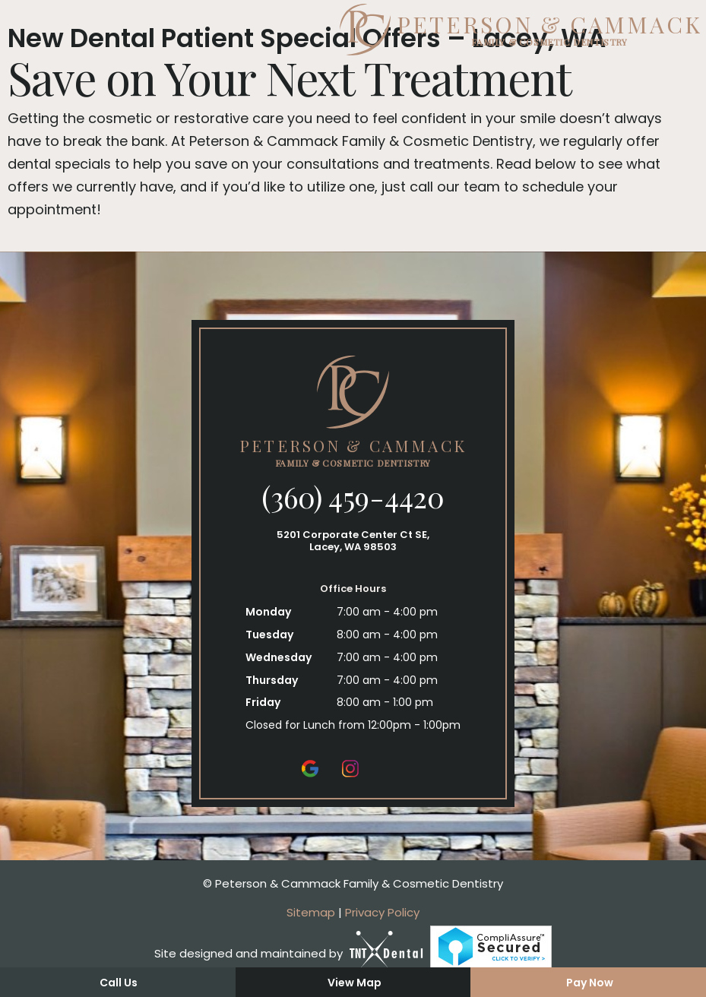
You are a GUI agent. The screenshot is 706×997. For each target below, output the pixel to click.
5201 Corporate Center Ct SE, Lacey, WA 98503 (353, 540)
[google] (310, 767)
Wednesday (278, 657)
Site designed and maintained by (288, 953)
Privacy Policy (382, 912)
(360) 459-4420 (353, 497)
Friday (262, 702)
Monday (268, 611)
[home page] (353, 29)
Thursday (271, 680)
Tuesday (269, 634)
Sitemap (311, 912)
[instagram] (349, 767)
